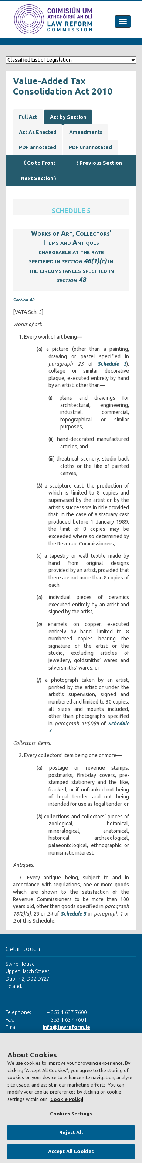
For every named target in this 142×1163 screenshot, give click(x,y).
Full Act (28, 117)
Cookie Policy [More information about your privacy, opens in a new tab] (66, 1099)
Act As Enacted (38, 132)
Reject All (70, 1132)
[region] (71, 1098)
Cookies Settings (71, 1113)
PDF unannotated (90, 147)
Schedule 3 (112, 364)
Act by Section (68, 117)
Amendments (85, 132)
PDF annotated (37, 147)
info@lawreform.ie (66, 1027)
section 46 (76, 260)
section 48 (71, 279)
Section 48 (23, 299)
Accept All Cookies (71, 1151)
